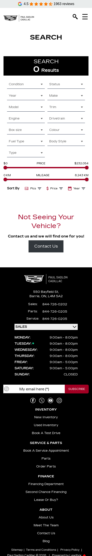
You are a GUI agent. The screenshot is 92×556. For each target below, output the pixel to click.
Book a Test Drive (46, 433)
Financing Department (46, 484)
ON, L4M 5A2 (52, 296)
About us (46, 517)
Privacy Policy (69, 549)
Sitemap (17, 549)
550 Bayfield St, (46, 292)
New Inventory (46, 417)
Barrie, (35, 296)
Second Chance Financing (46, 492)
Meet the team (46, 525)
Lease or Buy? (46, 500)
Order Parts (46, 466)
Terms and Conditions (41, 549)
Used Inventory (46, 425)
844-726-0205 (54, 311)
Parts (46, 458)
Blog (46, 541)
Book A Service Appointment (46, 451)
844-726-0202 (54, 304)
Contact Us (46, 246)
